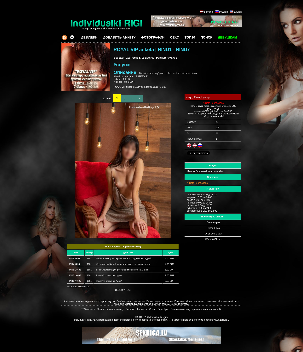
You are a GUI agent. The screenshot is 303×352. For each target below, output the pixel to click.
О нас (152, 309)
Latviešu (208, 11)
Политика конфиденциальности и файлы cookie (196, 309)
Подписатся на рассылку (110, 309)
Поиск (206, 37)
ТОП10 (190, 37)
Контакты (142, 309)
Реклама (130, 309)
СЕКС (174, 37)
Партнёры (162, 309)
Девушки (89, 37)
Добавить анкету (119, 37)
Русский (223, 11)
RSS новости (88, 309)
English (238, 11)
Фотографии (152, 37)
